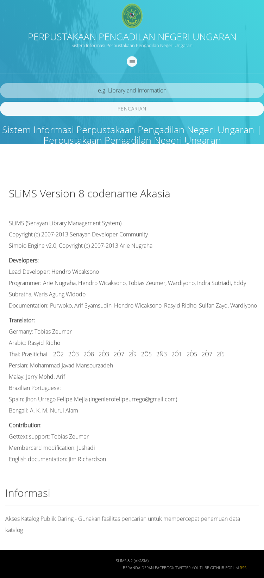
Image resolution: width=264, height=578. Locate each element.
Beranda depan (138, 569)
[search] (132, 92)
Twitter (183, 569)
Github (217, 569)
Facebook (164, 569)
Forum (232, 569)
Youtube (200, 569)
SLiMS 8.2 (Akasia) (132, 562)
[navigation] (132, 63)
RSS (243, 569)
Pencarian (132, 110)
